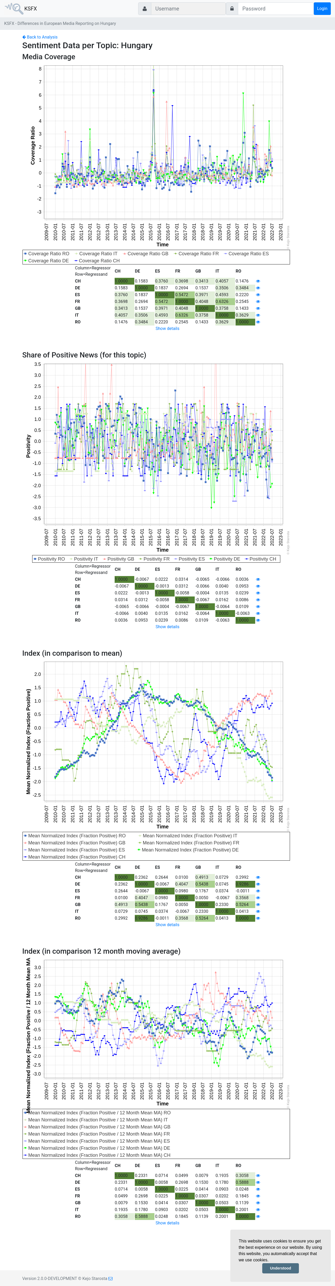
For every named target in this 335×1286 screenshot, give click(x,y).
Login (322, 8)
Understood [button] (280, 1268)
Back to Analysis (40, 37)
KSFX (30, 9)
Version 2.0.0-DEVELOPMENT (49, 1278)
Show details (168, 328)
